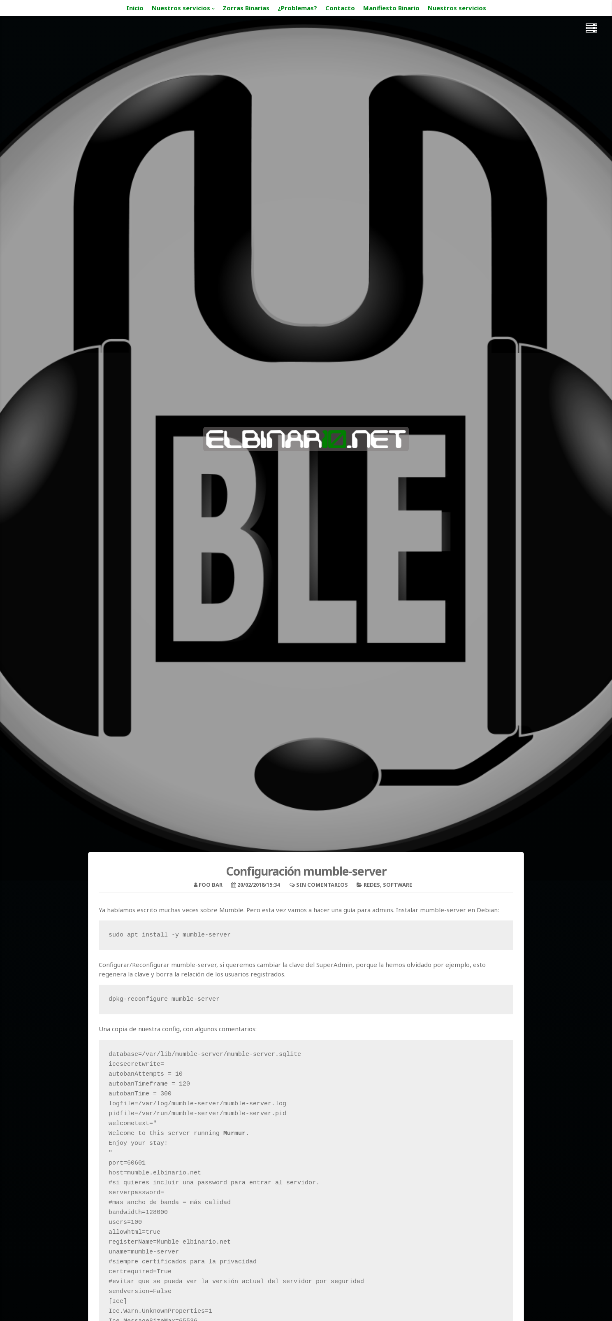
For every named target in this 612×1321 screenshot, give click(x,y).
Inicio (135, 8)
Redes (372, 884)
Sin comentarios (322, 884)
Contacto (340, 8)
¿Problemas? (297, 8)
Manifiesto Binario (391, 8)
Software (397, 884)
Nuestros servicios (181, 8)
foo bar (211, 884)
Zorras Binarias (246, 8)
